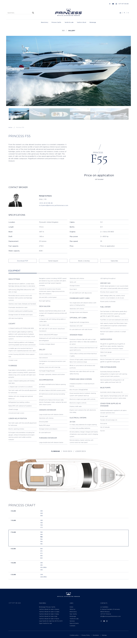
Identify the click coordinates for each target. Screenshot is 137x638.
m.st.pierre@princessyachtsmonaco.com (53, 205)
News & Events (74, 623)
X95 (41, 511)
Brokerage (93, 22)
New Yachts (73, 614)
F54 (41, 539)
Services (72, 621)
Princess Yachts (56, 22)
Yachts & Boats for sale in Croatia (49, 611)
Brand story (44, 22)
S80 (41, 548)
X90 (41, 513)
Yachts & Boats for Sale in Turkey (49, 614)
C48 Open (43, 577)
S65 (41, 555)
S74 (41, 551)
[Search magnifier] (33, 12)
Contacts (72, 625)
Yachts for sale (69, 22)
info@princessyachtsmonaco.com (110, 616)
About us (72, 609)
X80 (41, 515)
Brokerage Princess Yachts (47, 607)
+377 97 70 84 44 (105, 614)
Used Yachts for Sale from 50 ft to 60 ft (50, 621)
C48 (41, 574)
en (120, 12)
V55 (41, 565)
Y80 (41, 525)
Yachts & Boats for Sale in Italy (48, 616)
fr (124, 12)
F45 (41, 544)
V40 (41, 569)
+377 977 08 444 (123, 3)
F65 (41, 532)
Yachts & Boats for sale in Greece (49, 609)
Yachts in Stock (81, 22)
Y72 (41, 527)
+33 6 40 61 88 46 (46, 203)
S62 (41, 558)
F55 (41, 537)
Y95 (41, 520)
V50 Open (43, 567)
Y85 (41, 522)
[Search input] (19, 12)
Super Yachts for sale (45, 623)
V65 (41, 562)
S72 (41, 553)
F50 (41, 541)
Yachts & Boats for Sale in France (49, 618)
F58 (41, 534)
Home (71, 607)
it (128, 12)
